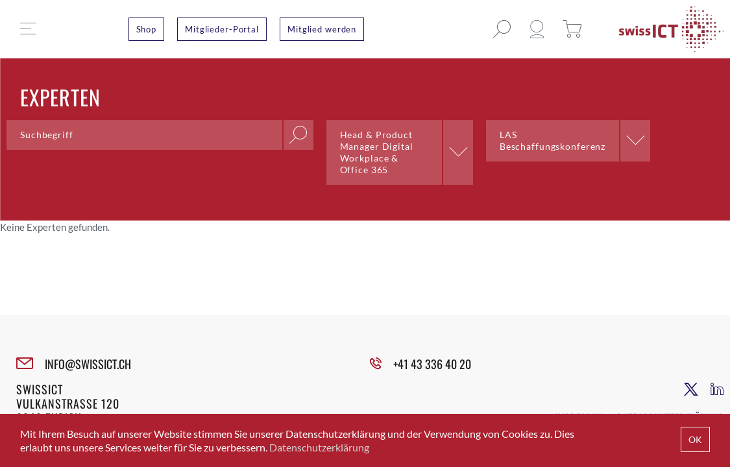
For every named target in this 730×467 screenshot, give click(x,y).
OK (695, 439)
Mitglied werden (321, 29)
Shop (146, 29)
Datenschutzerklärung (319, 447)
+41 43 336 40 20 (432, 363)
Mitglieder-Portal (222, 29)
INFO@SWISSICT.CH (88, 363)
